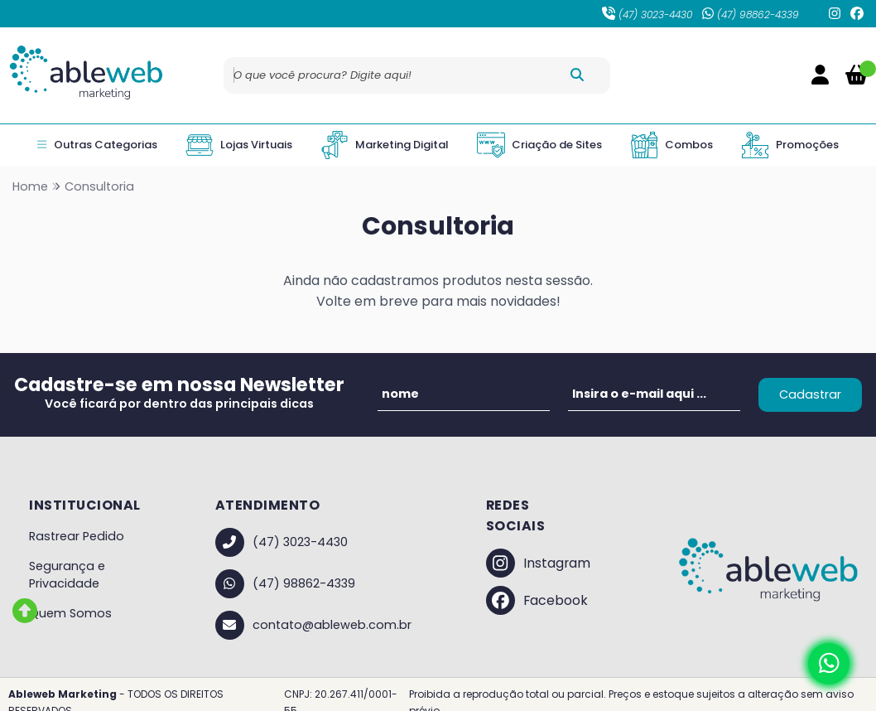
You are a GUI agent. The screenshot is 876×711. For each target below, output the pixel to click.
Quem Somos (70, 613)
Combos (671, 145)
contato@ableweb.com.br (313, 625)
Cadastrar (810, 394)
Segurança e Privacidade (67, 575)
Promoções (790, 145)
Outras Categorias (96, 145)
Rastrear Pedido (76, 536)
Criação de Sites (539, 145)
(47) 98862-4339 (750, 14)
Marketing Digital (384, 145)
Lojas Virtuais (238, 145)
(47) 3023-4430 (647, 14)
